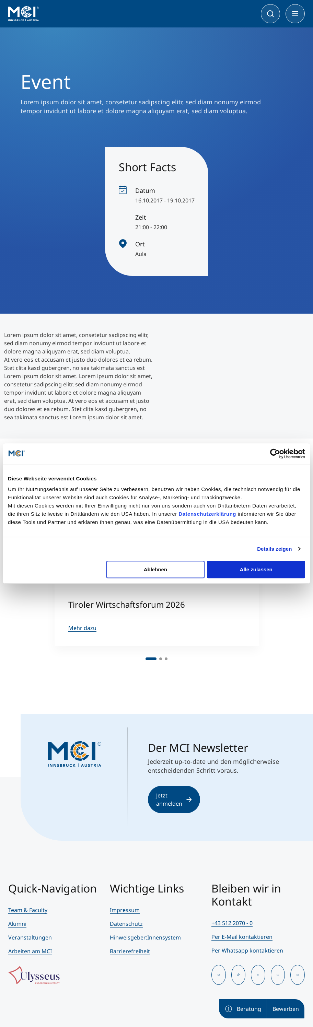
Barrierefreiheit (130, 951)
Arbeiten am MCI (30, 951)
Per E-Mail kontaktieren (242, 937)
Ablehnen (155, 569)
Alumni (17, 923)
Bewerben (286, 1009)
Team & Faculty (27, 910)
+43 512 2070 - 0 (232, 923)
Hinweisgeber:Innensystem (145, 937)
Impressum (125, 910)
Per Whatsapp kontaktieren (247, 950)
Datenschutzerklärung (207, 514)
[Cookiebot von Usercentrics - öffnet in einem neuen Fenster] (275, 453)
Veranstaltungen (30, 937)
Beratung (242, 1009)
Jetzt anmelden (174, 799)
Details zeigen (274, 549)
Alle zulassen (256, 569)
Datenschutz (126, 923)
